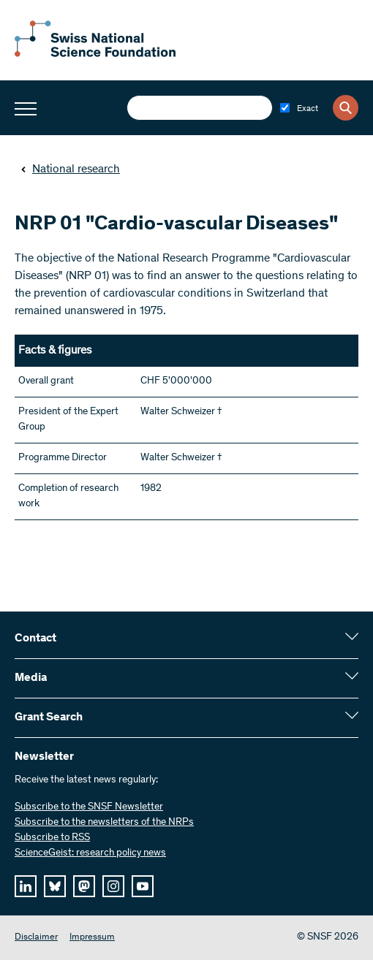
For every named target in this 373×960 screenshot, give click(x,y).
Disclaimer (36, 937)
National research (70, 169)
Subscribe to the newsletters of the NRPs (104, 823)
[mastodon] (84, 886)
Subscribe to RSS (52, 838)
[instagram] (113, 886)
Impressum (92, 937)
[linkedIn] (26, 886)
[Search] (345, 108)
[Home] (95, 54)
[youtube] (143, 886)
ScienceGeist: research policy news (90, 853)
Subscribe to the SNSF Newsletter (89, 807)
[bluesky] (55, 886)
